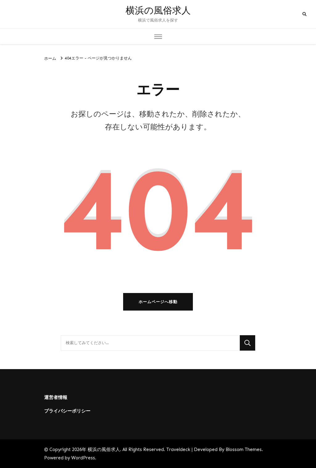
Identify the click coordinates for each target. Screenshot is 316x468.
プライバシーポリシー (67, 411)
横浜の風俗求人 (158, 10)
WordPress (83, 458)
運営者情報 (55, 397)
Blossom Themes (244, 449)
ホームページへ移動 (158, 301)
